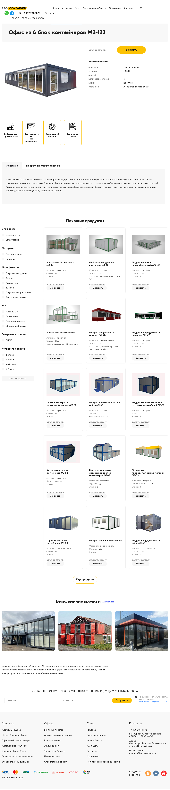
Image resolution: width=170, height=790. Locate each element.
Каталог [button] (58, 8)
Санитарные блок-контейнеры (17, 758)
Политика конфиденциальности (103, 763)
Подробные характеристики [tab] (43, 166)
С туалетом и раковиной (18, 293)
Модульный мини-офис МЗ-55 (105, 541)
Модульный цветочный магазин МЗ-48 (101, 334)
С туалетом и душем (16, 274)
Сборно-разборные (16, 326)
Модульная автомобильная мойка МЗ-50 (104, 404)
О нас (90, 725)
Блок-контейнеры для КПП (15, 763)
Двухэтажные (12, 240)
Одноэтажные (13, 236)
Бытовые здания (52, 742)
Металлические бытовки (14, 747)
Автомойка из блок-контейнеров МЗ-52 (57, 472)
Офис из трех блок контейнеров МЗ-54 (57, 542)
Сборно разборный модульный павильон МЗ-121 (62, 404)
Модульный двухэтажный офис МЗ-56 (146, 542)
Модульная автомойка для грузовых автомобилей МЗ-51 (148, 404)
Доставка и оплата (96, 736)
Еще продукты (85, 580)
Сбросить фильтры (17, 379)
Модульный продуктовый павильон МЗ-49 (146, 334)
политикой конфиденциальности (153, 703)
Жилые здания (51, 747)
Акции (69, 8)
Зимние (9, 279)
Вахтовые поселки (53, 731)
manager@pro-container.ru (142, 754)
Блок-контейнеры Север (14, 752)
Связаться (92, 752)
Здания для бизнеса (54, 752)
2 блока (10, 355)
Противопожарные (15, 322)
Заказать (131, 49)
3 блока (10, 360)
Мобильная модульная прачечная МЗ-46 (101, 264)
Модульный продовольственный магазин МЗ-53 (148, 473)
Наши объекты (94, 742)
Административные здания (58, 736)
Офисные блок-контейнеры (16, 742)
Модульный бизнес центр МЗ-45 (60, 264)
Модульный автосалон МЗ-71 (62, 333)
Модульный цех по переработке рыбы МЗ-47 (146, 264)
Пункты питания (52, 758)
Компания (91, 731)
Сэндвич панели (14, 255)
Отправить (122, 701)
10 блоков (11, 365)
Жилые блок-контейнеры (14, 736)
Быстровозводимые (16, 298)
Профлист (11, 259)
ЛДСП (9, 341)
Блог (77, 8)
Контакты (129, 8)
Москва (49, 13)
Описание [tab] (12, 166)
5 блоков (10, 370)
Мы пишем (92, 747)
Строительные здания (55, 763)
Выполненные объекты (94, 8)
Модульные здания (11, 731)
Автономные (12, 317)
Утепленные (12, 283)
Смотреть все (108, 603)
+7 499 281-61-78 (138, 731)
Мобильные (12, 312)
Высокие (10, 288)
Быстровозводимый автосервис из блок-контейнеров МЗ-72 (100, 473)
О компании (115, 8)
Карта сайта (93, 758)
